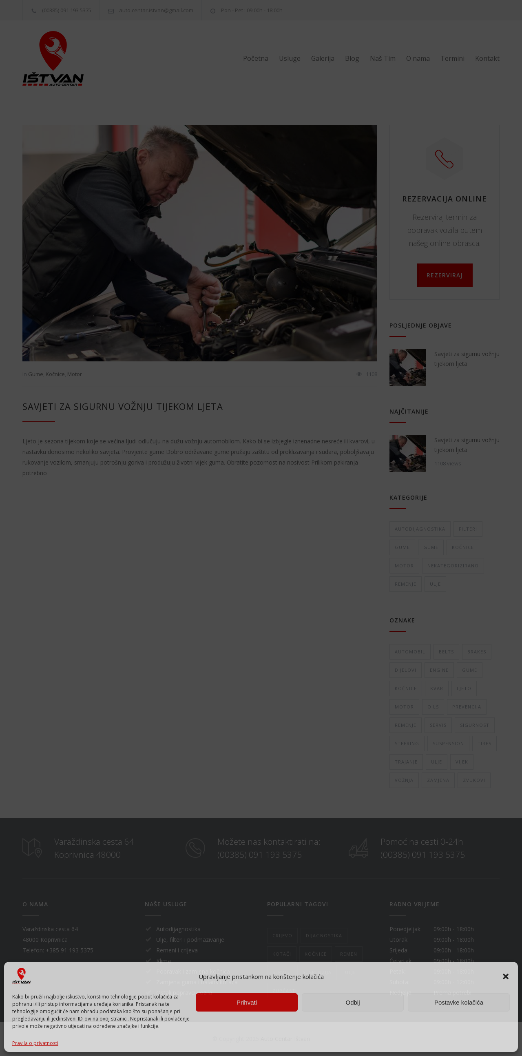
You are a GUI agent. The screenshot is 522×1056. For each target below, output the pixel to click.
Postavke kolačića (458, 1002)
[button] (506, 976)
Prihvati (247, 1002)
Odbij (352, 1002)
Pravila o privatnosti (35, 1043)
